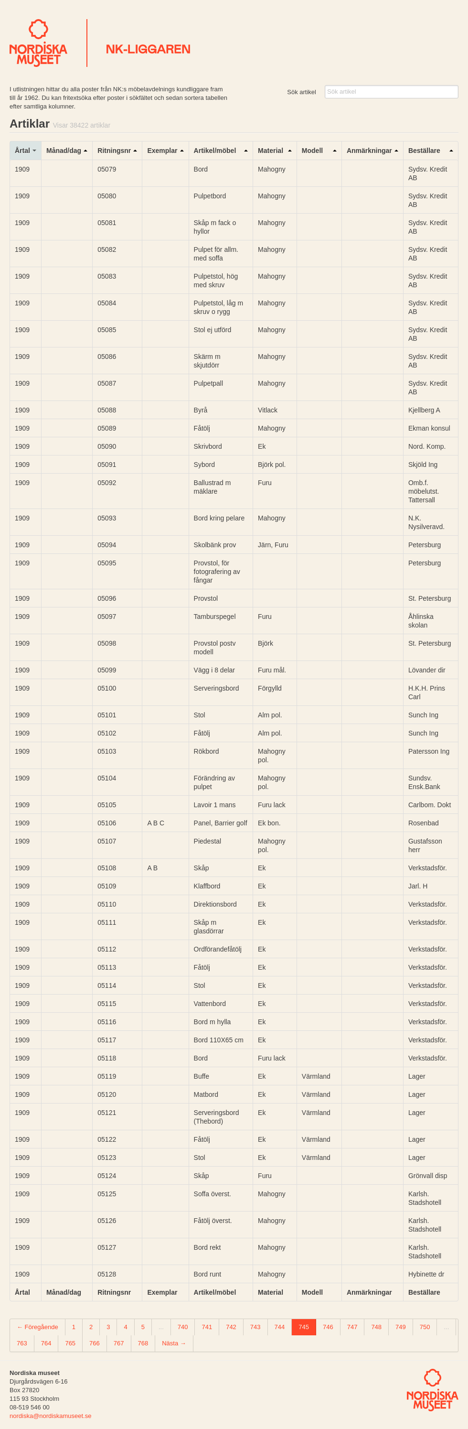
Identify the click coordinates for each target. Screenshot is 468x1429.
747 (352, 1327)
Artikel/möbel (215, 150)
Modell (312, 150)
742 (231, 1327)
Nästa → (174, 1343)
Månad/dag (63, 150)
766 (94, 1343)
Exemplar (162, 150)
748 (376, 1327)
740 (183, 1327)
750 (425, 1327)
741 (207, 1327)
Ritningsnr (114, 150)
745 (303, 1327)
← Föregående (37, 1327)
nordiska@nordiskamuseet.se (50, 1415)
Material (270, 150)
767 (119, 1343)
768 (143, 1343)
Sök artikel (301, 92)
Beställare (424, 150)
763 (22, 1343)
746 (328, 1327)
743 (255, 1327)
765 (70, 1343)
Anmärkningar (369, 150)
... (161, 1327)
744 (280, 1327)
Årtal (22, 150)
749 (400, 1327)
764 (46, 1343)
